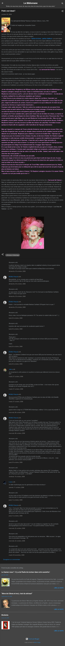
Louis (10, 482)
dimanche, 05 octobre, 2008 (17, 271)
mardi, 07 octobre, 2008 (16, 376)
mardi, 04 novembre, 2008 (16, 555)
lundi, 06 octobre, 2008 (15, 318)
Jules (10, 369)
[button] (62, 11)
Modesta (4, 615)
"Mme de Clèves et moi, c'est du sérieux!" (16, 594)
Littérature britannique (12, 255)
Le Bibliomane (30, 3)
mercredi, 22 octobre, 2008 (17, 528)
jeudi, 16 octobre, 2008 (15, 500)
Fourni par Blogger (32, 639)
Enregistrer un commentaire (11, 559)
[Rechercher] (62, 4)
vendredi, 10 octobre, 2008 (17, 476)
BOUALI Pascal (13, 276)
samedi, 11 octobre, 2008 (16, 487)
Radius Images (37, 642)
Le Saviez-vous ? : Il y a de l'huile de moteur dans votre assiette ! (25, 572)
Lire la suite (59, 588)
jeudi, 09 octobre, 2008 (15, 462)
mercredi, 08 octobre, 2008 (17, 412)
